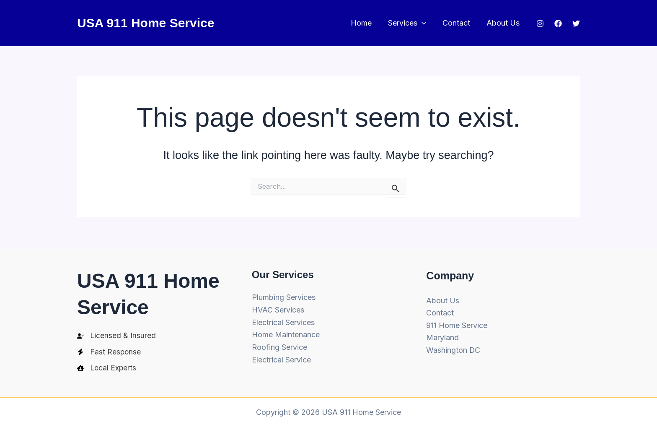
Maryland (442, 336)
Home (365, 22)
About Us (503, 22)
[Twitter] (576, 23)
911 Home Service (456, 324)
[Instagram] (540, 23)
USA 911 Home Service (145, 23)
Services (410, 23)
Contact (458, 22)
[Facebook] (558, 23)
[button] (425, 23)
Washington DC (453, 348)
